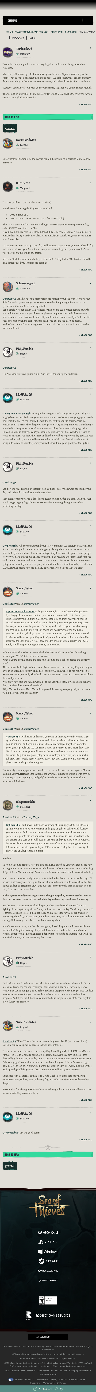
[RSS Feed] (4, 32)
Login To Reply (12, 117)
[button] (44, 20)
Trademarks (35, 1383)
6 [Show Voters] (90, 463)
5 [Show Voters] (90, 348)
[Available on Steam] (48, 1261)
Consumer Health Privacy (54, 1383)
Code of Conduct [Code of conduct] (77, 1379)
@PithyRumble (23, 413)
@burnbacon (9, 413)
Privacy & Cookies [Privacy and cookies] (58, 1379)
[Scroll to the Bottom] (61, 1389)
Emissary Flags (31, 603)
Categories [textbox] (12, 21)
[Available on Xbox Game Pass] (48, 1271)
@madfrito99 (9, 482)
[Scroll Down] (56, 1388)
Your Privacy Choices (24, 1379)
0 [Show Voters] (90, 394)
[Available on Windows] (48, 1252)
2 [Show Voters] (90, 282)
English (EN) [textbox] (43, 1336)
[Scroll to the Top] (35, 1389)
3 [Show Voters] (90, 587)
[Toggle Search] (88, 21)
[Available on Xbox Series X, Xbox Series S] (48, 1232)
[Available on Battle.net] (48, 1280)
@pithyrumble (10, 545)
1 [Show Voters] (90, 48)
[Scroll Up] (39, 1388)
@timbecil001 (9, 298)
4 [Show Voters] (90, 139)
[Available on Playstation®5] (48, 1242)
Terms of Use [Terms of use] (42, 1379)
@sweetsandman (11, 1132)
